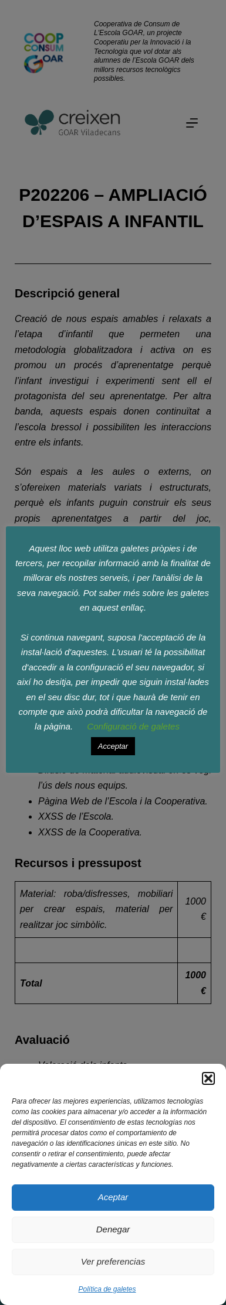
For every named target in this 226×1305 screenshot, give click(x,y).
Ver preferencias (113, 1261)
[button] (208, 1078)
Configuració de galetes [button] (133, 726)
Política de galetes (107, 1289)
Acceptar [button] (113, 746)
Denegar (113, 1229)
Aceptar (113, 1197)
